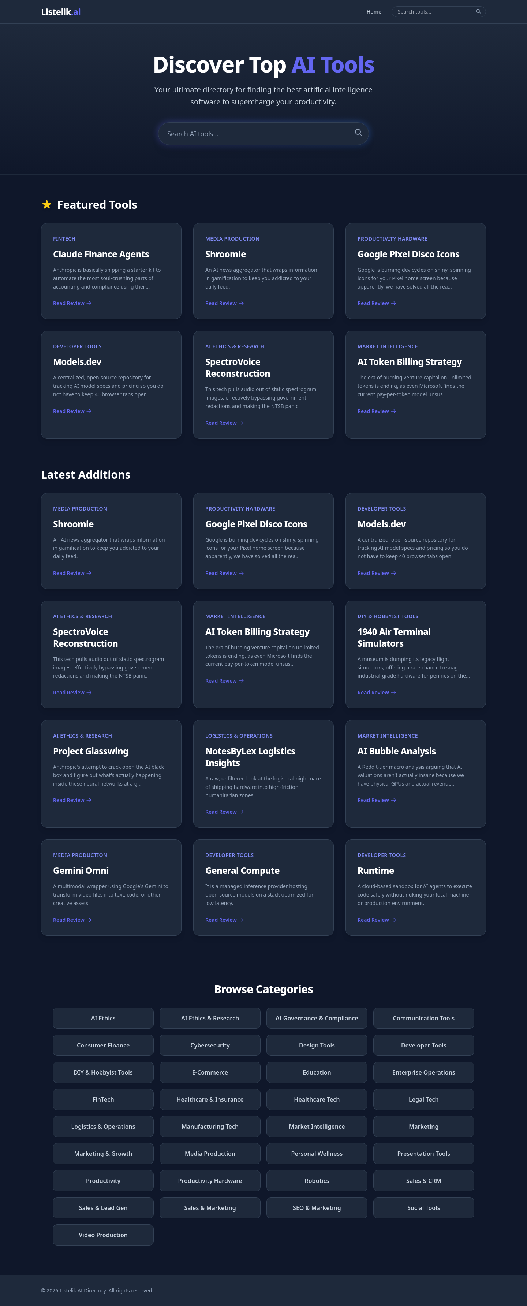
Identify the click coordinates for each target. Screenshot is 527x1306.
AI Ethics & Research (210, 1018)
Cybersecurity (210, 1045)
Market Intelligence (317, 1127)
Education (317, 1072)
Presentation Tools (424, 1154)
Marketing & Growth (103, 1154)
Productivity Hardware (210, 1181)
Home (374, 11)
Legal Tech (424, 1099)
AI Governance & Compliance (317, 1018)
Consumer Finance (103, 1045)
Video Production (103, 1235)
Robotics (316, 1181)
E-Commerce (210, 1072)
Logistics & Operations (103, 1127)
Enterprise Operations (423, 1072)
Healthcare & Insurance (209, 1099)
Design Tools (317, 1045)
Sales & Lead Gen (103, 1208)
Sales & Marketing (210, 1208)
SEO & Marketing (317, 1208)
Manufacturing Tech (210, 1127)
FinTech (103, 1099)
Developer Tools (423, 1045)
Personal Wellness (317, 1154)
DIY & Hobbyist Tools (103, 1072)
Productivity (103, 1181)
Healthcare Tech (317, 1099)
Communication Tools (424, 1018)
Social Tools (423, 1208)
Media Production (210, 1154)
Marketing (423, 1127)
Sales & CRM (423, 1181)
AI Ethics (103, 1018)
